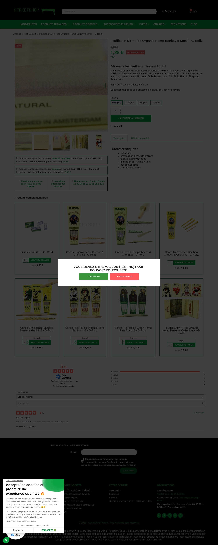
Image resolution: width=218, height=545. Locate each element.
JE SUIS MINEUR (124, 276)
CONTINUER (94, 276)
